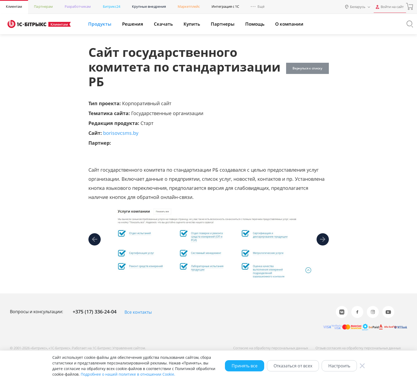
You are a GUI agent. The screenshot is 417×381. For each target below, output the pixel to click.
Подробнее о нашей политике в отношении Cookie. (128, 374)
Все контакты (138, 312)
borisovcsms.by (120, 133)
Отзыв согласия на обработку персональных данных (356, 347)
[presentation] (94, 239)
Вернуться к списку (305, 68)
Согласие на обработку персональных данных (267, 347)
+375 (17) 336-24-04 (94, 311)
